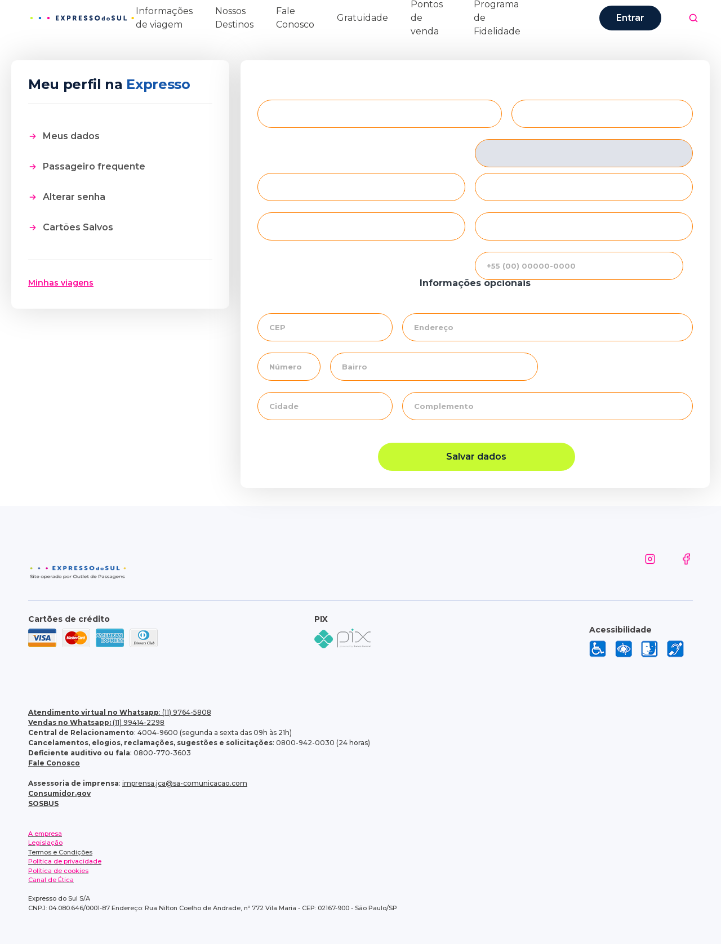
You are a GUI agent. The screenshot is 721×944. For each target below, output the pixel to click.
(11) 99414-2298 (96, 722)
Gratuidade (362, 17)
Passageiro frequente (94, 166)
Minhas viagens (61, 283)
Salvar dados (476, 456)
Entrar (630, 17)
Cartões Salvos (78, 227)
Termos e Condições (60, 852)
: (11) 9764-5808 (119, 712)
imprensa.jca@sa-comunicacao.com (184, 783)
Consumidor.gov (59, 793)
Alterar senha (74, 197)
